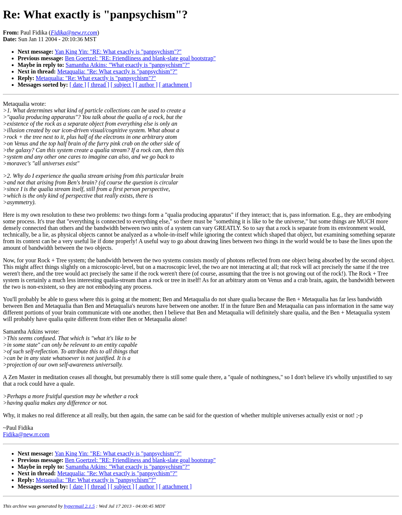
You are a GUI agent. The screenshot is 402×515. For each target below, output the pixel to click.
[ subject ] (122, 85)
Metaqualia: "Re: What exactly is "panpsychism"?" (117, 71)
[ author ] (147, 85)
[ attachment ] (175, 85)
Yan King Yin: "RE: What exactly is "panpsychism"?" (118, 51)
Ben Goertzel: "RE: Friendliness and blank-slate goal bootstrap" (140, 58)
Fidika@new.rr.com (26, 434)
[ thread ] (98, 85)
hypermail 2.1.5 (79, 506)
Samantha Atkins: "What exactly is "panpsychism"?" (127, 65)
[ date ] (78, 85)
